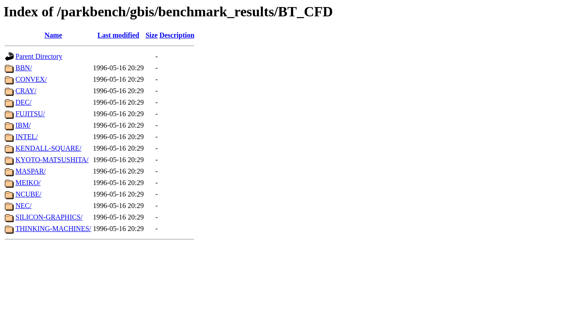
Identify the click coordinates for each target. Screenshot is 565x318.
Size (152, 35)
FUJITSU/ (30, 113)
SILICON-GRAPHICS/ (49, 217)
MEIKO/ (28, 182)
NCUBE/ (28, 194)
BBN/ (23, 68)
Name (53, 35)
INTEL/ (26, 136)
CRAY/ (25, 91)
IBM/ (23, 125)
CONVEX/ (31, 79)
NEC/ (23, 205)
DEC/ (23, 102)
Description (176, 35)
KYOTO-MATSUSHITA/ (52, 159)
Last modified (118, 35)
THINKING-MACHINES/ (53, 228)
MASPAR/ (30, 171)
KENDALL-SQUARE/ (48, 148)
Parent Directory (38, 56)
